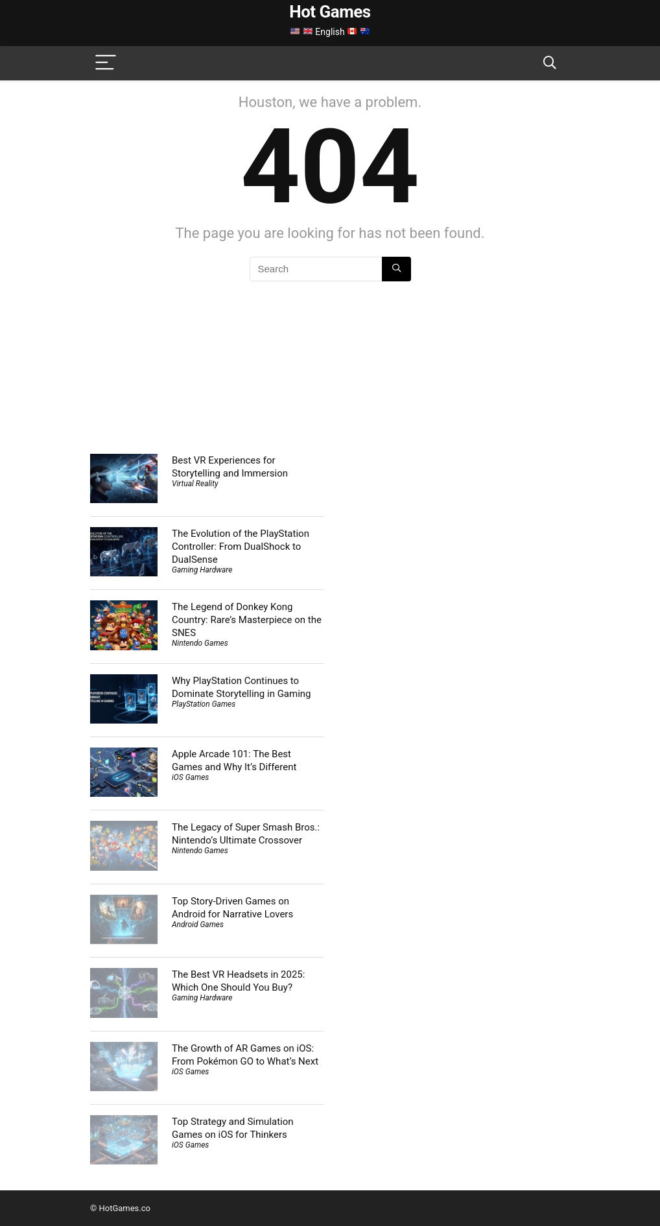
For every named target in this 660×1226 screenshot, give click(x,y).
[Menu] (105, 63)
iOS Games (190, 777)
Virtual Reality (195, 483)
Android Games (198, 924)
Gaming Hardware (202, 569)
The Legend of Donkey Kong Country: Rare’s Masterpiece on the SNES (247, 620)
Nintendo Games (200, 643)
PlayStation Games (203, 704)
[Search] (549, 63)
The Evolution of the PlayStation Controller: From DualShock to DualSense (240, 546)
